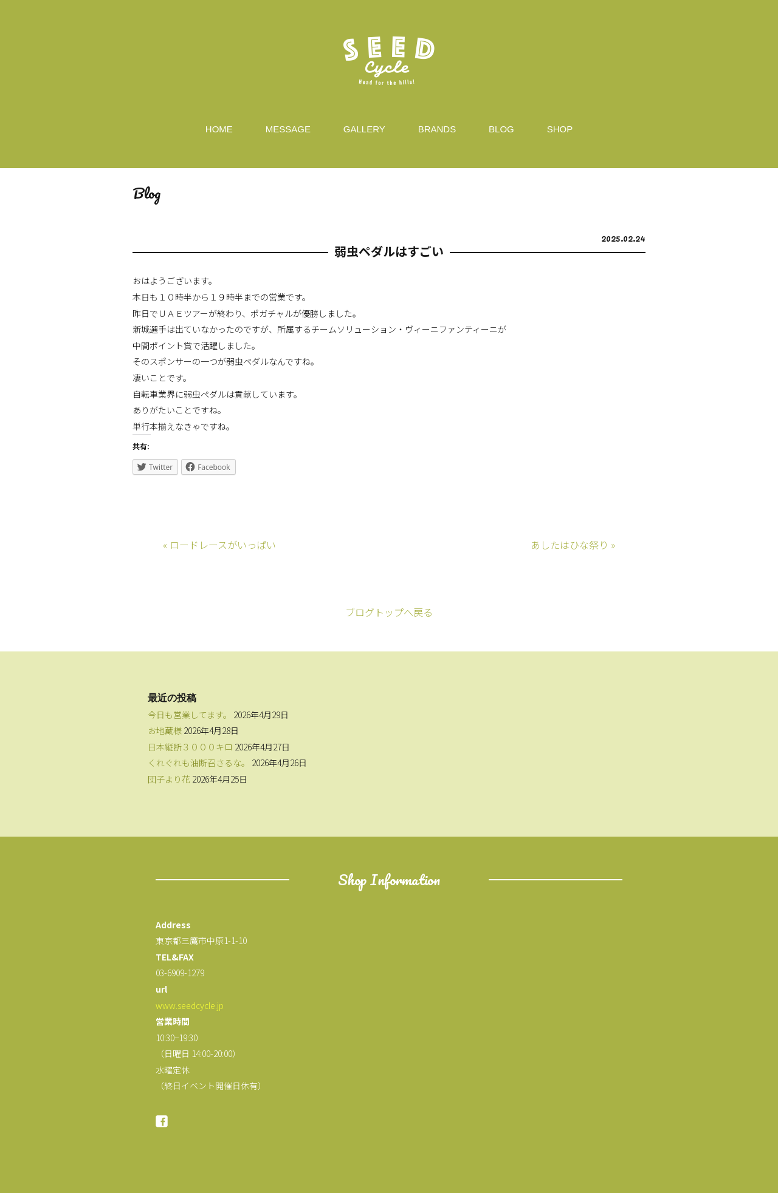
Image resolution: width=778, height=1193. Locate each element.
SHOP (560, 129)
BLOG (501, 129)
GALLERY (364, 129)
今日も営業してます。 (190, 715)
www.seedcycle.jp (190, 1005)
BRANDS (437, 129)
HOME (219, 129)
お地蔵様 (165, 730)
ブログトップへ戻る (389, 612)
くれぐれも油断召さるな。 (199, 762)
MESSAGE (288, 129)
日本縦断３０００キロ (190, 747)
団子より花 (169, 779)
